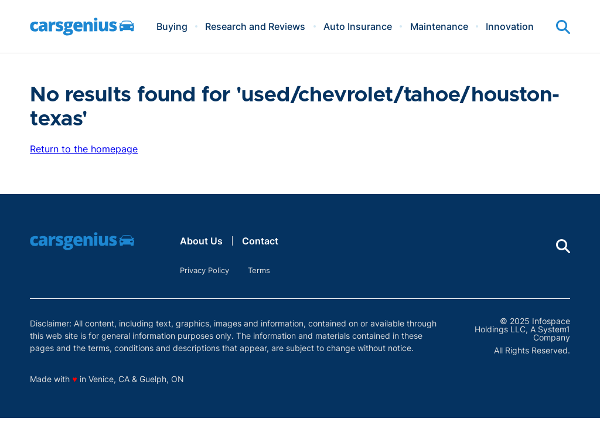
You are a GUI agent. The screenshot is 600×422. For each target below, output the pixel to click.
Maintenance (439, 26)
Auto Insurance (357, 26)
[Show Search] (563, 27)
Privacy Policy (204, 270)
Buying (172, 26)
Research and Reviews (255, 26)
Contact (260, 241)
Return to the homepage (84, 149)
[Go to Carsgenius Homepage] (82, 27)
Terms (259, 270)
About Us (201, 241)
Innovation (510, 26)
